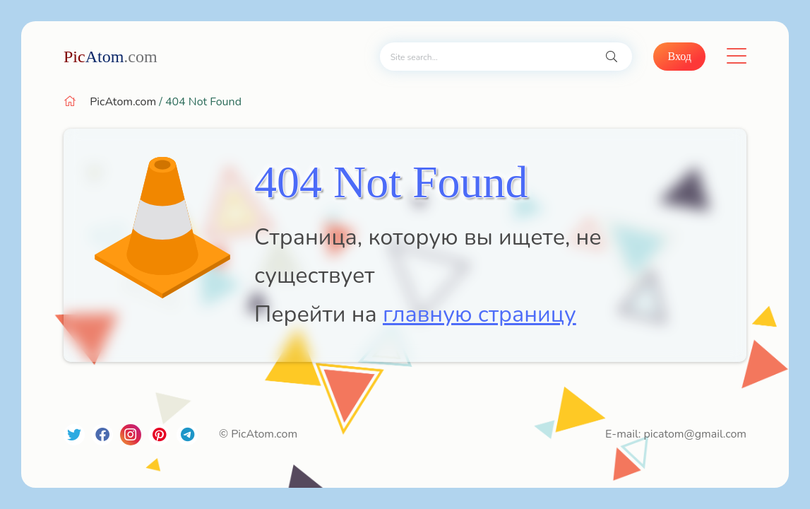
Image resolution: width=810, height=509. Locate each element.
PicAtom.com (123, 102)
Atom (110, 56)
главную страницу (479, 314)
